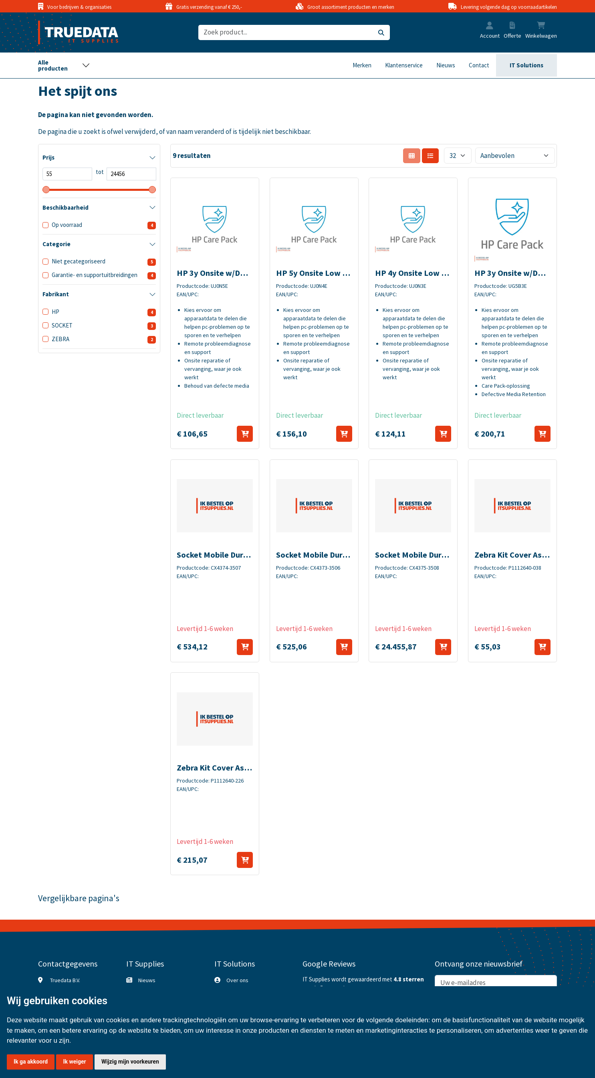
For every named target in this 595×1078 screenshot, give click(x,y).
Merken (362, 65)
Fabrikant (55, 294)
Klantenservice (404, 65)
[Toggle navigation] (64, 65)
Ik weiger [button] (74, 1061)
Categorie (56, 244)
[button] (490, 26)
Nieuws (445, 65)
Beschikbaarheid (65, 207)
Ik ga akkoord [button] (31, 1061)
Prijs (48, 157)
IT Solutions (526, 65)
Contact (479, 65)
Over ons (237, 980)
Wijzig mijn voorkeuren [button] (130, 1061)
